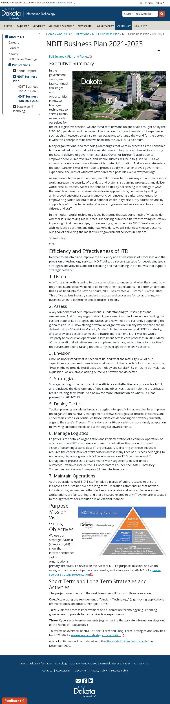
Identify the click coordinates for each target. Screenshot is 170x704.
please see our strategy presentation (98, 635)
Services (38, 25)
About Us (123, 25)
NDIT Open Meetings (22, 59)
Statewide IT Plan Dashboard (126, 641)
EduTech (139, 25)
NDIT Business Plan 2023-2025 (27, 89)
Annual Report (26, 71)
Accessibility (63, 670)
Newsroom (85, 25)
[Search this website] (162, 14)
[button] (78, 681)
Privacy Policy (99, 670)
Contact (13, 48)
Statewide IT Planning (23, 109)
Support (22, 25)
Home (8, 25)
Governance (104, 25)
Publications (21, 65)
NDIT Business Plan (25, 79)
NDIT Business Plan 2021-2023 (28, 98)
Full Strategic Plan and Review (70, 57)
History (13, 54)
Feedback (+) (14, 701)
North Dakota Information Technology (44, 663)
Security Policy (119, 670)
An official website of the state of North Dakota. (36, 2)
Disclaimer (80, 670)
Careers (13, 42)
